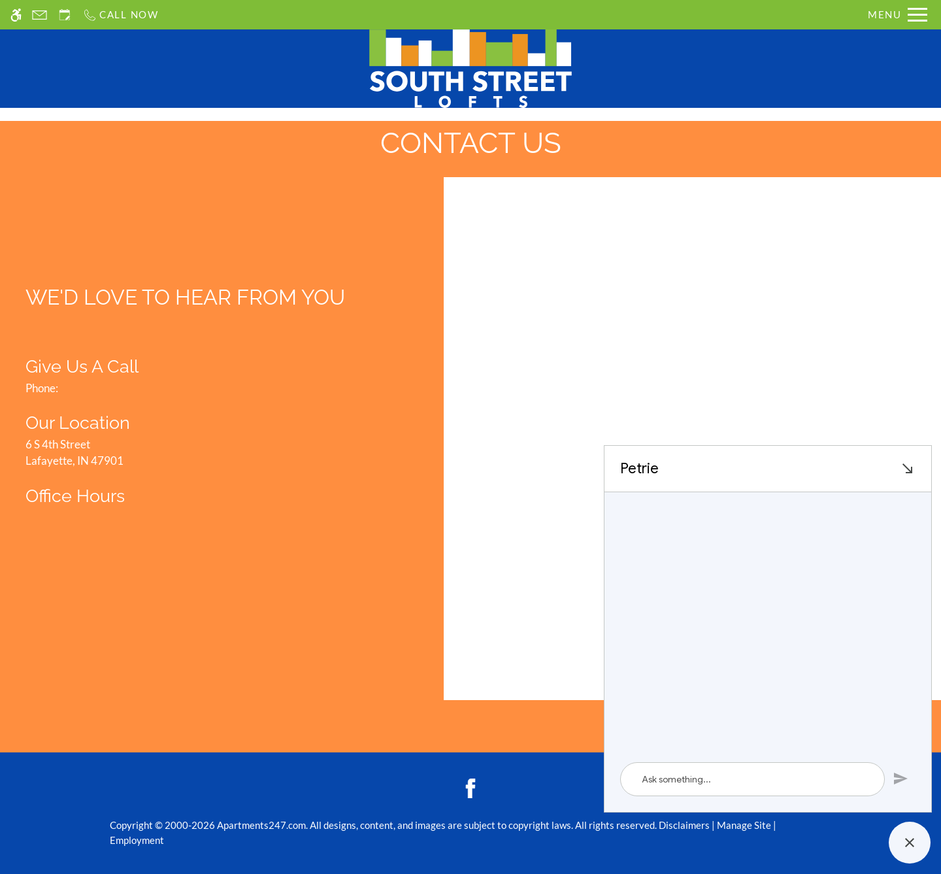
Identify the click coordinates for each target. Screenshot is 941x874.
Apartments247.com (261, 825)
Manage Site (744, 825)
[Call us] (120, 14)
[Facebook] (470, 787)
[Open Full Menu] (897, 14)
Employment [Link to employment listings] (137, 840)
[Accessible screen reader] (16, 14)
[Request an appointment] (65, 14)
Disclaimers (684, 825)
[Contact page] (39, 14)
